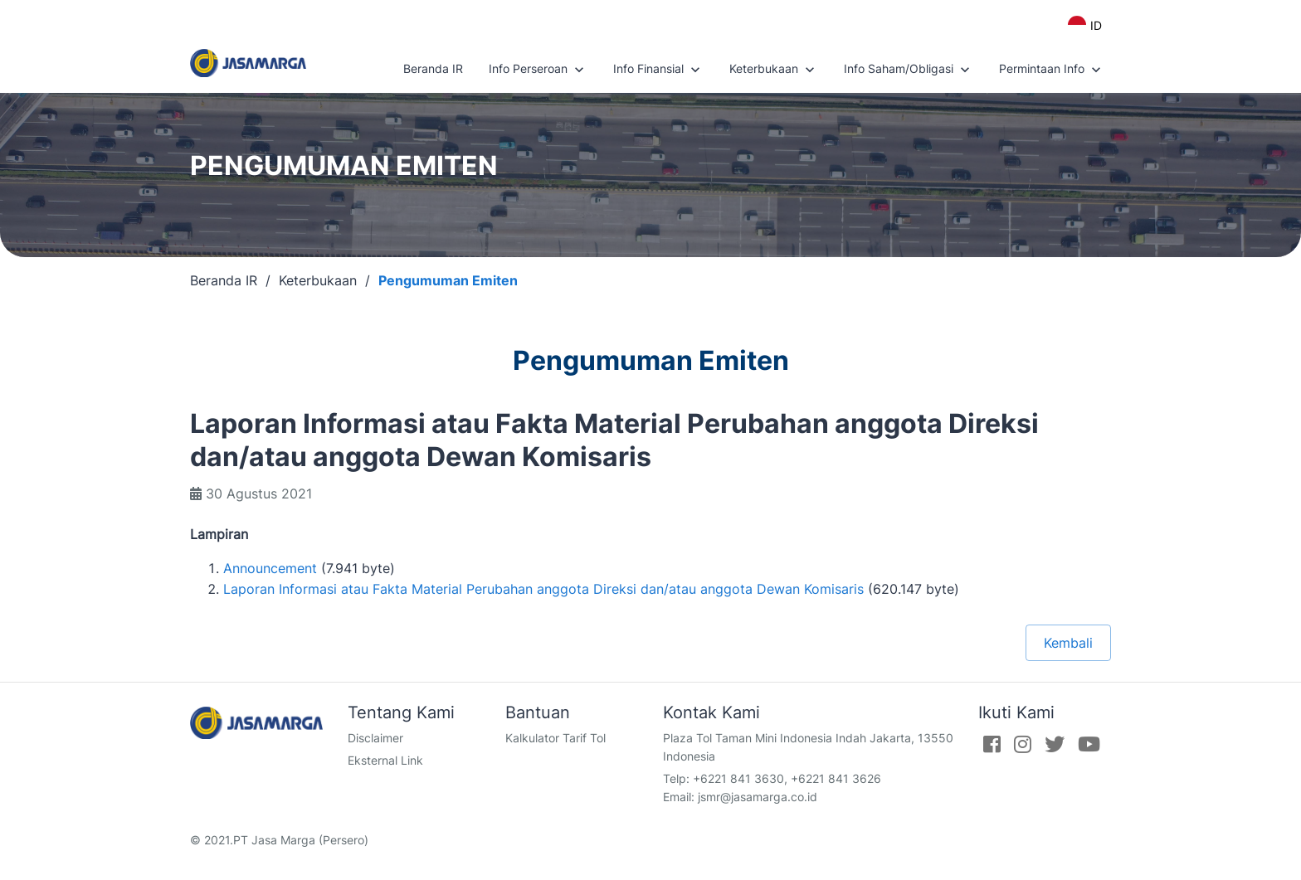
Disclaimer (375, 738)
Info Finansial (658, 69)
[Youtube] (1089, 744)
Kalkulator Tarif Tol (555, 738)
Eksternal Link (385, 760)
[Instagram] (1022, 744)
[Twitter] (1055, 744)
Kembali (1068, 642)
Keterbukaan (773, 69)
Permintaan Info (1051, 69)
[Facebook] (992, 744)
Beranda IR (433, 68)
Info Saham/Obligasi (908, 69)
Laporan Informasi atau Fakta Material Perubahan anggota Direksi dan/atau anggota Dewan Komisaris (543, 589)
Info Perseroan (538, 69)
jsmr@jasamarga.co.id (757, 797)
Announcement (270, 568)
